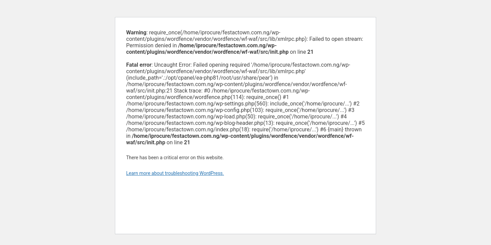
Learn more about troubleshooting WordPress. (175, 173)
